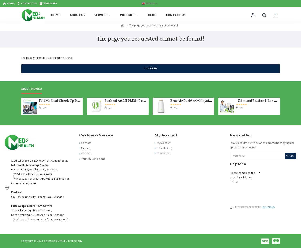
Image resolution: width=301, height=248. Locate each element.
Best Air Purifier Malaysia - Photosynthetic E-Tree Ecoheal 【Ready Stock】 (191, 101)
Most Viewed (31, 89)
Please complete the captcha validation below (242, 177)
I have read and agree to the (252, 207)
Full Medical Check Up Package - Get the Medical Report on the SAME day (60, 101)
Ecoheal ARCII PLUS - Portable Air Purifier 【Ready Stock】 (126, 101)
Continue (150, 68)
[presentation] (260, 193)
